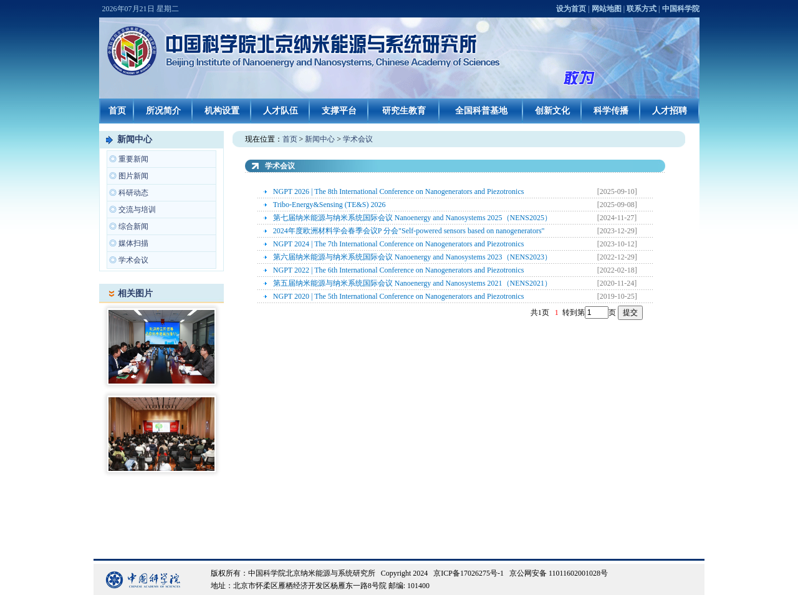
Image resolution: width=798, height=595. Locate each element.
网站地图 (607, 8)
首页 (117, 110)
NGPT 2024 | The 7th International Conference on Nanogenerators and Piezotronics (398, 243)
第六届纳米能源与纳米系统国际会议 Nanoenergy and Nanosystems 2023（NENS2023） (412, 257)
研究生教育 (404, 110)
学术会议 (133, 260)
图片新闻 (133, 176)
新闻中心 (134, 139)
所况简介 (163, 110)
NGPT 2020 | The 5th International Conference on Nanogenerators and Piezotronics (398, 296)
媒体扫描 (133, 243)
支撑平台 (339, 110)
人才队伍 (280, 110)
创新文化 (552, 110)
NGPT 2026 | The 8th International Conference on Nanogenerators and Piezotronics (398, 191)
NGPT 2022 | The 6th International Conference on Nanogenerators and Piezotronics (398, 270)
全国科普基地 (481, 110)
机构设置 (221, 110)
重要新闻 (133, 159)
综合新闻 (133, 226)
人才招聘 (669, 110)
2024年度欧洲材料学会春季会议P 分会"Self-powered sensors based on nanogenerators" (409, 230)
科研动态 (133, 192)
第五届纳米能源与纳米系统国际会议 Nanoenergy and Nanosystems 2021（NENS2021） (412, 283)
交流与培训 (137, 209)
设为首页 (571, 8)
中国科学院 (680, 8)
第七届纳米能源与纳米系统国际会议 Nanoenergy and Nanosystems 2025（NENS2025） (412, 217)
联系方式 (641, 8)
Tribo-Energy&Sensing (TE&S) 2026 (329, 204)
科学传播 (611, 110)
